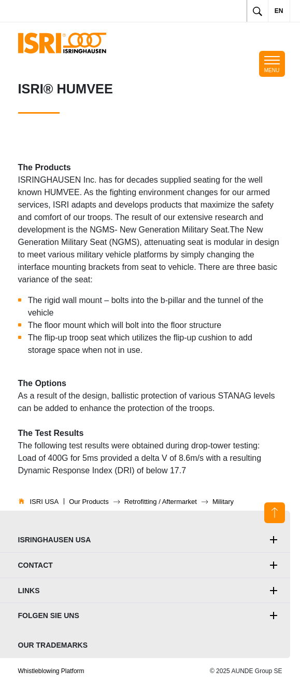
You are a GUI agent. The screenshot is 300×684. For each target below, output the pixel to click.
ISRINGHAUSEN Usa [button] (54, 540)
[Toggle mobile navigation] (272, 64)
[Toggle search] (257, 11)
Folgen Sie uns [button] (48, 615)
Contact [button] (35, 565)
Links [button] (29, 590)
